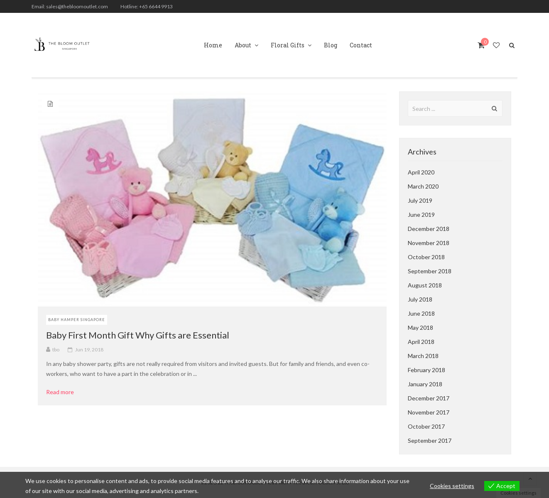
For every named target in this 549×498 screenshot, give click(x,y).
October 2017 (426, 426)
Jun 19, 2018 (89, 349)
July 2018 (420, 299)
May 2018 (420, 327)
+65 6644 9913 (156, 6)
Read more (63, 392)
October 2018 (426, 256)
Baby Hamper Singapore (76, 319)
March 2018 (423, 355)
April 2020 (421, 172)
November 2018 (428, 242)
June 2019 (421, 214)
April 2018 (421, 341)
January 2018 (425, 384)
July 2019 (420, 200)
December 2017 (428, 398)
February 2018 (426, 369)
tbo (55, 349)
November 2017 (428, 412)
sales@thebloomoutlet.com (77, 6)
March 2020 (423, 186)
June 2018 (421, 313)
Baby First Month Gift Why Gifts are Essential (137, 335)
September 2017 (429, 440)
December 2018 (428, 228)
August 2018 (425, 285)
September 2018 (429, 271)
